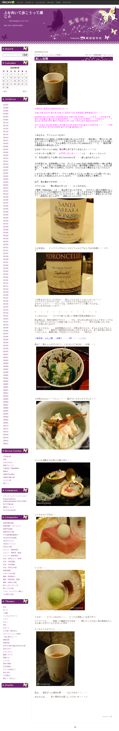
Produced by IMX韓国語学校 (86, 38)
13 (22, 78)
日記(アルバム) (8, 541)
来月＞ (25, 91)
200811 (5, 393)
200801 (5, 423)
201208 (5, 259)
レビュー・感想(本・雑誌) (12, 552)
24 (11, 84)
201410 (5, 194)
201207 (5, 262)
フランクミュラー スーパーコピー (15, 496)
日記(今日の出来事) (10, 538)
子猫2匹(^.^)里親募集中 (11, 468)
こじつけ (6, 660)
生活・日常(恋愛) (9, 561)
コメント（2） (108, 716)
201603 (5, 155)
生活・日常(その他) (10, 567)
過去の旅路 (7, 663)
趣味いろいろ (8, 654)
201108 (5, 295)
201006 (5, 337)
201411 (5, 191)
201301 (5, 244)
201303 (5, 238)
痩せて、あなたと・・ (11, 678)
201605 (5, 152)
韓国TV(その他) (8, 532)
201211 (5, 250)
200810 (5, 396)
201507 (5, 170)
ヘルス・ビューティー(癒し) (13, 591)
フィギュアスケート (10, 616)
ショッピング (40, 2)
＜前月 (4, 91)
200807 (5, 405)
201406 (5, 206)
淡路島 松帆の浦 (9, 477)
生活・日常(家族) (9, 564)
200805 (5, 411)
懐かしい (6, 483)
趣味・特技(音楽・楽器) (11, 579)
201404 (5, 212)
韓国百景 (6, 643)
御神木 (5, 471)
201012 (5, 319)
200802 (5, 420)
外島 (4, 459)
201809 (5, 108)
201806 (5, 111)
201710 (5, 123)
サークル (50, 2)
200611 (5, 443)
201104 (5, 307)
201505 (5, 173)
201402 (5, 218)
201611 (5, 140)
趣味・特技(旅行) (9, 576)
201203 (5, 274)
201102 (5, 313)
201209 (5, 256)
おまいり (6, 628)
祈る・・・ (7, 607)
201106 (5, 301)
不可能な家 (7, 456)
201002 (5, 348)
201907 (5, 105)
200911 (5, 357)
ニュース (20, 2)
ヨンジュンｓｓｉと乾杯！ (51, 55)
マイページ (67, 2)
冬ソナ (5, 610)
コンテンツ (29, 2)
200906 (5, 372)
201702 (5, 131)
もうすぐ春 (7, 480)
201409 (5, 197)
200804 (5, 414)
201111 (5, 286)
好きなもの (7, 649)
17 (11, 81)
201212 (5, 247)
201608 (5, 146)
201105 (5, 304)
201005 (5, 339)
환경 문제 (6, 672)
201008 (5, 331)
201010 (5, 325)
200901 (5, 387)
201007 (5, 334)
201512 (5, 158)
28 (26, 84)
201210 (5, 253)
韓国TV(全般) (7, 529)
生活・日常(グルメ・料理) (12, 558)
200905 (5, 375)
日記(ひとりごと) (9, 544)
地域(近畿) (6, 570)
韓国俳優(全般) (8, 523)
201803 (5, 117)
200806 (5, 408)
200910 (5, 360)
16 (7, 81)
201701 (5, 134)
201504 (5, 176)
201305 (5, 233)
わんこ (5, 622)
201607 (5, 149)
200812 (5, 390)
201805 (5, 114)
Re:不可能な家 (8, 504)
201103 (5, 310)
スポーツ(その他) (9, 573)
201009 (5, 328)
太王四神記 (7, 666)
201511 (5, 161)
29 (3, 87)
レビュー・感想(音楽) (10, 550)
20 (22, 81)
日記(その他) (7, 547)
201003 (5, 345)
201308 (5, 230)
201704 (5, 126)
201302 (5, 241)
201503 (5, 179)
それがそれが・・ (9, 462)
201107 (5, 298)
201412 (5, 188)
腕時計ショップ (8, 507)
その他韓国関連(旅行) (10, 535)
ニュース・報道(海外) (10, 555)
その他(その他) (8, 594)
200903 (5, 381)
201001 (5, 351)
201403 (5, 215)
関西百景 (6, 640)
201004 (5, 342)
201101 (5, 316)
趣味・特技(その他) (10, 582)
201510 (5, 164)
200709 (5, 435)
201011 (5, 322)
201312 (5, 224)
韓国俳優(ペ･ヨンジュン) (103, 55)
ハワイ (5, 619)
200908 (5, 366)
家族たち (6, 657)
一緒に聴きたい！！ (10, 637)
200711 (5, 429)
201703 (5, 128)
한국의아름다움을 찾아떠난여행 (14, 646)
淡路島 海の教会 (9, 474)
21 (26, 81)
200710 (5, 432)
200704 (5, 438)
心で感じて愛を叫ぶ (10, 631)
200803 (5, 417)
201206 (5, 265)
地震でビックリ (8, 465)
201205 (5, 268)
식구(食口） (7, 675)
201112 (5, 283)
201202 (5, 277)
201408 (5, 200)
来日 (4, 625)
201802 (5, 120)
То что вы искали (9, 510)
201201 (5, 280)
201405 (5, 209)
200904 (5, 378)
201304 (5, 235)
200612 (5, 441)
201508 (5, 167)
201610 (5, 143)
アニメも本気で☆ (9, 669)
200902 (5, 384)
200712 (5, 426)
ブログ (58, 2)
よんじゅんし (8, 651)
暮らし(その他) (8, 588)
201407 (5, 203)
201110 (5, 289)
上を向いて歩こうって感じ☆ (23, 14)
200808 (5, 402)
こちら (83, 338)
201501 (5, 185)
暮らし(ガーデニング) (10, 585)
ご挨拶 (5, 613)
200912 (5, 354)
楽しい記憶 (41, 58)
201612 (5, 137)
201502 (5, 182)
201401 (5, 221)
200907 (5, 369)
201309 (5, 227)
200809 (5, 399)
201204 (5, 271)
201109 (5, 292)
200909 (5, 363)
